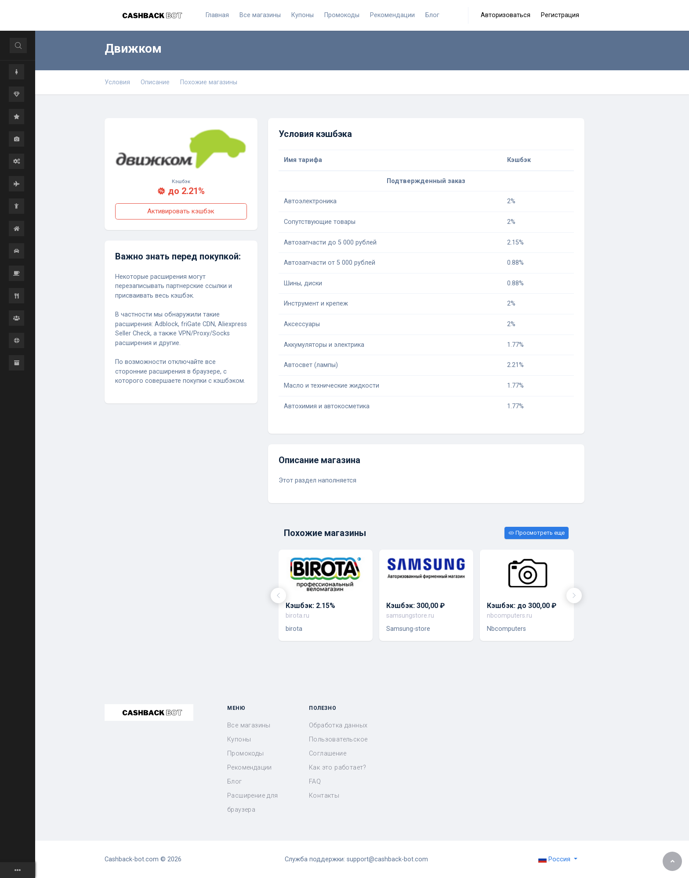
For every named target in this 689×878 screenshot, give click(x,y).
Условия (117, 82)
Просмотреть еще (536, 532)
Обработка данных (338, 725)
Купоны (239, 739)
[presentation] (278, 595)
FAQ (315, 781)
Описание (155, 82)
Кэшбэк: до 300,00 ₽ (521, 605)
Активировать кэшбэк (180, 211)
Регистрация (560, 15)
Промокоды (245, 753)
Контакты (324, 795)
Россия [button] (555, 859)
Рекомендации (249, 767)
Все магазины (249, 725)
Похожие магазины (208, 82)
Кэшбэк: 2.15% (310, 605)
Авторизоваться (505, 15)
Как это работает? (337, 767)
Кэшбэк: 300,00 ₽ (415, 605)
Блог (234, 781)
